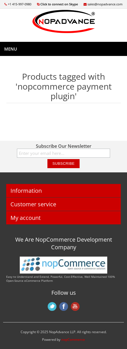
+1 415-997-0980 (18, 4)
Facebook (63, 306)
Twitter (52, 306)
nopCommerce (73, 339)
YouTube (75, 306)
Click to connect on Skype (57, 4)
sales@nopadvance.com (103, 4)
